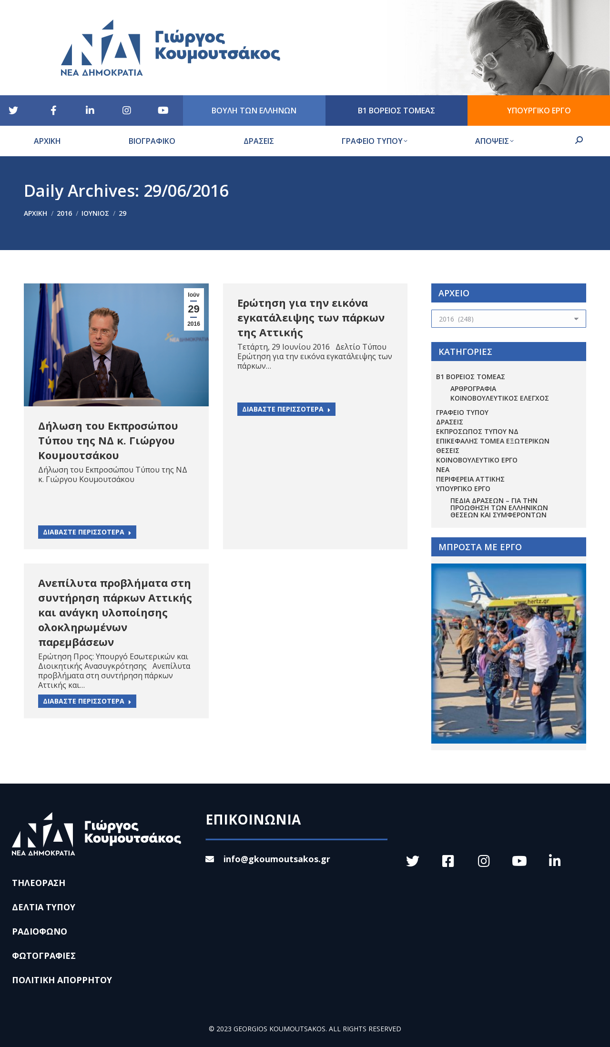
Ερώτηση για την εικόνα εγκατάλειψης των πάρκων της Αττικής (311, 317)
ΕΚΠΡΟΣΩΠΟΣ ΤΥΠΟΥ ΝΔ (477, 431)
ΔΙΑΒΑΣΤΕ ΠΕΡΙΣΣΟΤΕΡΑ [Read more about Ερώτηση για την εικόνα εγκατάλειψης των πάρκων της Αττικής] (286, 408)
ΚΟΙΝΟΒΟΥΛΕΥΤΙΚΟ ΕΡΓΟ (477, 459)
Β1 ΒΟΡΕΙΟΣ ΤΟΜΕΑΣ (470, 376)
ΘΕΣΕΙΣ (447, 450)
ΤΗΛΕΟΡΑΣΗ (38, 882)
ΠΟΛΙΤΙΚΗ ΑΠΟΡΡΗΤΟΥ (62, 980)
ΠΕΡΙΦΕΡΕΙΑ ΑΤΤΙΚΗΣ (470, 479)
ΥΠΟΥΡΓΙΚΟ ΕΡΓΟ (463, 488)
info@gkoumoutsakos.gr (267, 859)
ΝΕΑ (442, 469)
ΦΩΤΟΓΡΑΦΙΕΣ (44, 955)
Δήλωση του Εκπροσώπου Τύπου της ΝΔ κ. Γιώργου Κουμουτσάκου (108, 440)
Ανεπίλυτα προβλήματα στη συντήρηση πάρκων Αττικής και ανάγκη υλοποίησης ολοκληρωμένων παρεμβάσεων (115, 612)
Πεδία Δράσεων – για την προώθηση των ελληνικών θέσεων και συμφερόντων (499, 507)
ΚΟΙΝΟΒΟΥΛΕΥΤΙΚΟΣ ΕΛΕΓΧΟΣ (499, 398)
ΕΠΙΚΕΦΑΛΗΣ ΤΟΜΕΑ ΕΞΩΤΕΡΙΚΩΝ (492, 440)
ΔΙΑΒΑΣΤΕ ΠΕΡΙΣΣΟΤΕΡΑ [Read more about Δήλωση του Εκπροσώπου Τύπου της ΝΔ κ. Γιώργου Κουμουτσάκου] (87, 531)
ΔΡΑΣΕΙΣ (449, 421)
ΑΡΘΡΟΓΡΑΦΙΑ (473, 388)
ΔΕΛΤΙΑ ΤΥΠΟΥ (43, 907)
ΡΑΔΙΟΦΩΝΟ (39, 931)
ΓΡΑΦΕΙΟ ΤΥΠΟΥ (462, 412)
